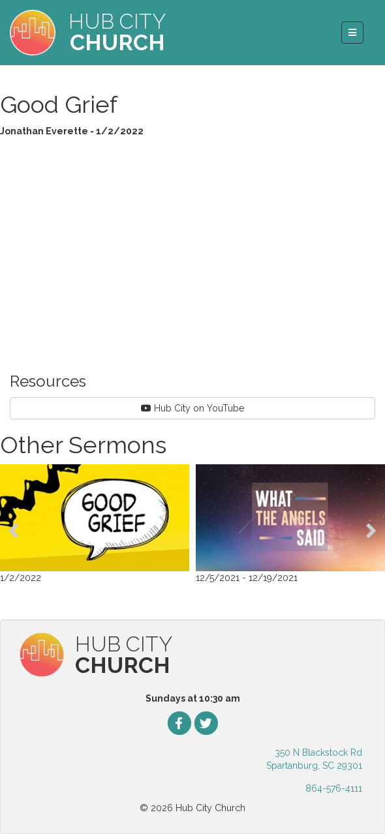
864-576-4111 (333, 788)
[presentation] (13, 530)
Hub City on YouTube (192, 408)
